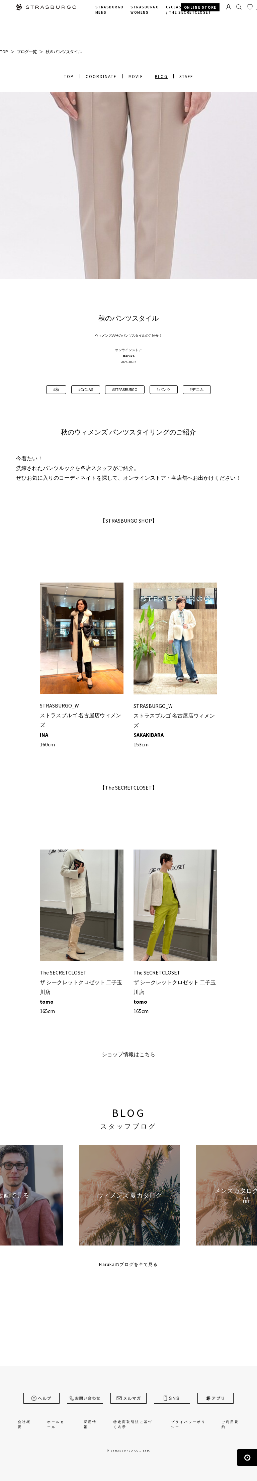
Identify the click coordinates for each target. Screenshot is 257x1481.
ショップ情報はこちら (128, 1054)
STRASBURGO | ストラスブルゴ (46, 8)
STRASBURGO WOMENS (145, 10)
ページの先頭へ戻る (247, 1457)
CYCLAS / (188, 10)
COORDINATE (101, 76)
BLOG (161, 76)
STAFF (186, 76)
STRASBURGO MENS (109, 10)
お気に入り (250, 7)
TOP (69, 76)
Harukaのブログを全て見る (128, 1264)
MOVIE (136, 76)
